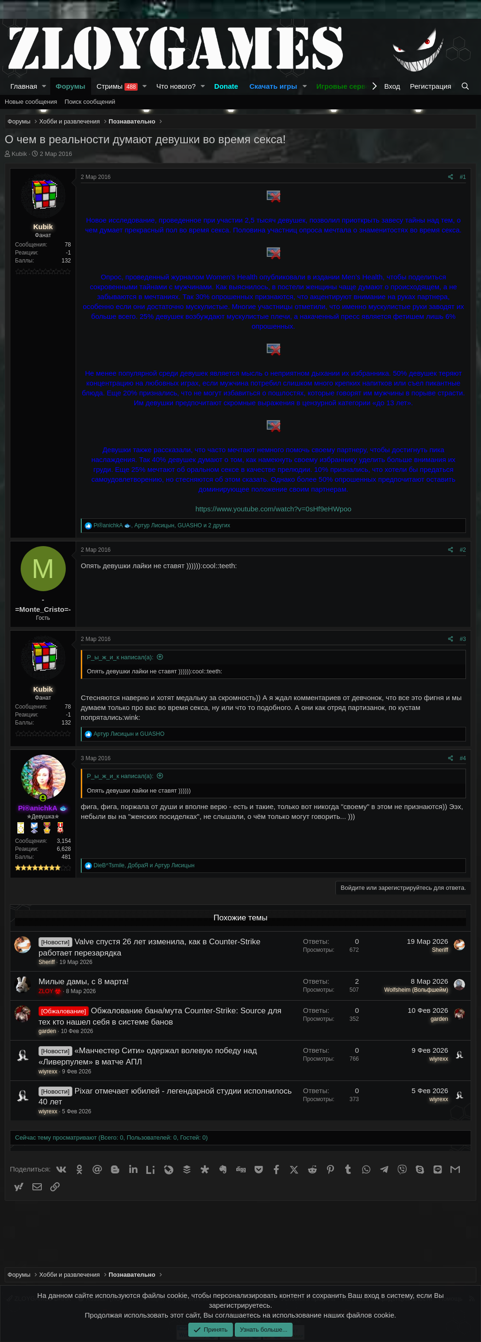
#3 (463, 639)
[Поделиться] (451, 177)
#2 (463, 550)
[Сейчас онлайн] (43, 798)
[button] (44, 86)
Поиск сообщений (90, 101)
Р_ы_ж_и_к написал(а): (120, 657)
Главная (23, 86)
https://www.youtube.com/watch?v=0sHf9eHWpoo (273, 509)
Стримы (117, 86)
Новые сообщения (31, 101)
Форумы (70, 86)
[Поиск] (466, 86)
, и (143, 865)
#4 (463, 758)
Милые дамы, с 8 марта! (84, 981)
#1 (463, 177)
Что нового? (176, 86)
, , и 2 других (161, 525)
